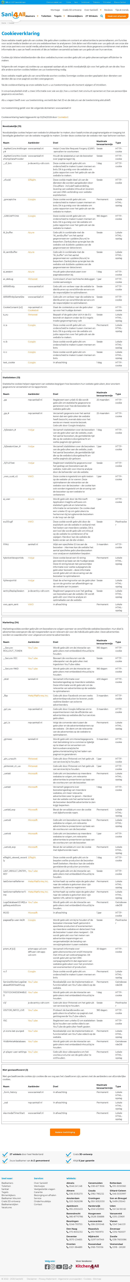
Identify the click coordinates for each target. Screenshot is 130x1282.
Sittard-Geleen (118, 1191)
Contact (38, 1204)
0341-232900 (97, 1209)
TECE (91, 2)
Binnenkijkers (8, 1195)
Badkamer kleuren (11, 1198)
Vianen (113, 1221)
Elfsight (32, 180)
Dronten (71, 1244)
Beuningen (73, 1221)
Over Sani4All (41, 1183)
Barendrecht (73, 1213)
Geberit (82, 2)
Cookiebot (63, 117)
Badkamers (7, 1183)
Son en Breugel (118, 1198)
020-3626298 (76, 1201)
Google (32, 199)
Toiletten (6, 1186)
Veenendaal (116, 1244)
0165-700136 (97, 1247)
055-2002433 (76, 1209)
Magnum (99, 2)
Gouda (91, 1191)
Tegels (5, 1192)
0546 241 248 (75, 1186)
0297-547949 (97, 1239)
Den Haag (72, 1229)
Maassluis (93, 1229)
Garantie (38, 1192)
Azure (31, 232)
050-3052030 (98, 1201)
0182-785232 (97, 1194)
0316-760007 (119, 1232)
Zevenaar (115, 1229)
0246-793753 (75, 1224)
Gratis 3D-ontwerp (11, 1201)
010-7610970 (97, 1232)
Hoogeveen (94, 1213)
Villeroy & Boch (120, 2)
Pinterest (32, 279)
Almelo (70, 1183)
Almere (71, 1191)
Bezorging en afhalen (45, 1195)
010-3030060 (119, 1186)
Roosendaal (94, 1244)
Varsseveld (116, 1213)
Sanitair (5, 1189)
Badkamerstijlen (10, 1204)
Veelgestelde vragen (44, 1189)
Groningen (94, 1198)
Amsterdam (73, 1198)
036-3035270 (76, 1194)
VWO (31, 476)
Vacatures (7, 1207)
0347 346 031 (119, 1224)
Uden (113, 1206)
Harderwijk (94, 1206)
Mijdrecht (93, 1236)
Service (37, 1198)
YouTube (33, 648)
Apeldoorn (72, 1206)
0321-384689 (75, 1247)
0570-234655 (75, 1239)
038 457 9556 (97, 1186)
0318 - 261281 (119, 1247)
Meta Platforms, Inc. (38, 695)
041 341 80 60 (119, 1209)
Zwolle (113, 1236)
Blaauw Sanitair (70, 2)
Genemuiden (95, 1183)
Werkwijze (39, 1186)
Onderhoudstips (42, 1201)
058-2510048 (97, 1224)
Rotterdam (116, 1183)
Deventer (72, 1236)
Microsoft (32, 773)
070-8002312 (76, 1232)
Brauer (109, 2)
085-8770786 (76, 1216)
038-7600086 (119, 1239)
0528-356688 (97, 1216)
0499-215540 (118, 1201)
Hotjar (31, 430)
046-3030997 (119, 1194)
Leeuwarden (95, 1221)
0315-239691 (118, 1216)
